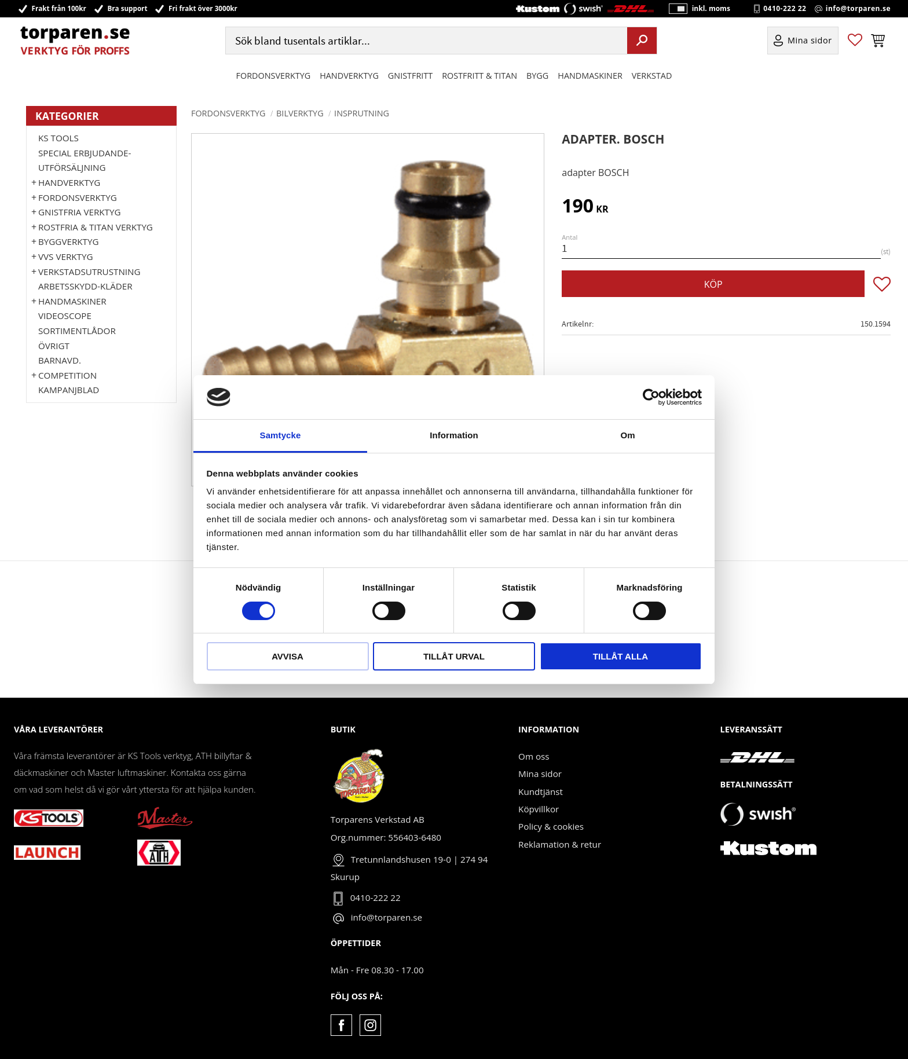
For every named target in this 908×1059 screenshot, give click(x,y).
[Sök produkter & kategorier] (425, 43)
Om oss (533, 756)
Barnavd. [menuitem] (59, 360)
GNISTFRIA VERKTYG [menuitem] (79, 212)
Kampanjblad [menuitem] (68, 389)
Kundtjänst (540, 791)
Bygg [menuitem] (537, 77)
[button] (855, 42)
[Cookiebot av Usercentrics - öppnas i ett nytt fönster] (651, 397)
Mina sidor (540, 773)
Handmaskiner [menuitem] (590, 77)
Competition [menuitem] (67, 375)
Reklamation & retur (559, 844)
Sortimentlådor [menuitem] (77, 330)
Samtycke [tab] (280, 435)
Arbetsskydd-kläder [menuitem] (85, 286)
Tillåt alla (620, 656)
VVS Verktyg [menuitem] (65, 256)
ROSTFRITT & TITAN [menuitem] (479, 77)
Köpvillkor (538, 809)
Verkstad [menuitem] (652, 77)
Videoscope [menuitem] (64, 315)
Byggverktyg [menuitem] (68, 241)
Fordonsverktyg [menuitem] (273, 77)
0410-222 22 (784, 9)
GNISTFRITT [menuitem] (410, 77)
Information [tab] (454, 435)
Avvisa (287, 656)
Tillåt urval (454, 656)
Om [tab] (627, 435)
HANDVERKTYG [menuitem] (349, 77)
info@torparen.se (858, 9)
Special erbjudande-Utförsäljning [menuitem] (84, 160)
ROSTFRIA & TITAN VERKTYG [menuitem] (95, 227)
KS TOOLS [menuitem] (58, 138)
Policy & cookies (551, 826)
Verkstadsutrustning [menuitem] (89, 271)
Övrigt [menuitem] (53, 345)
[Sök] (642, 42)
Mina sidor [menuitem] (810, 42)
